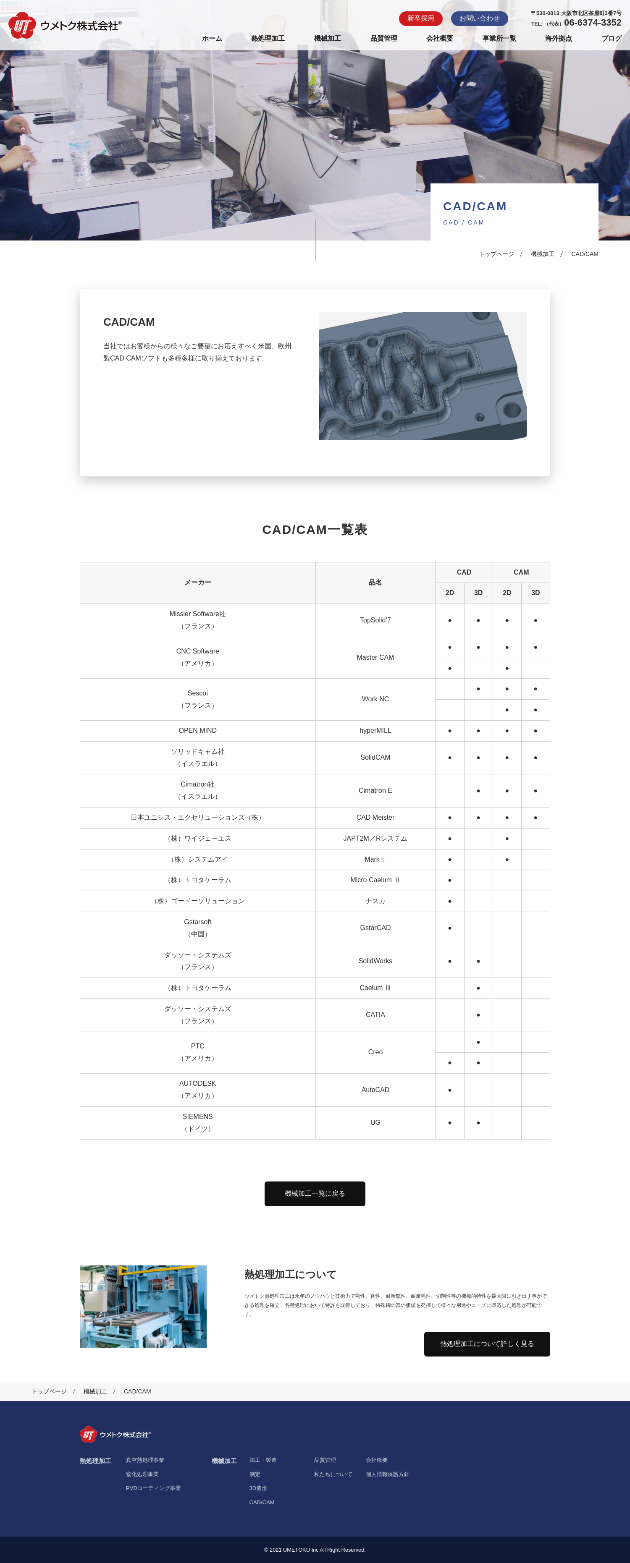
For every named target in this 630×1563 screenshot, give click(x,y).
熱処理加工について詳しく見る (487, 1343)
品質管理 (383, 38)
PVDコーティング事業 (153, 1488)
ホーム (212, 38)
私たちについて (333, 1474)
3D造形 (258, 1488)
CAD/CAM (262, 1502)
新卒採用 (420, 18)
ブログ (611, 38)
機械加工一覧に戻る (315, 1193)
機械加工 (327, 38)
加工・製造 (263, 1460)
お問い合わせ (479, 18)
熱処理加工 (268, 38)
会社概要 (439, 38)
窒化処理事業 (142, 1474)
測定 (254, 1474)
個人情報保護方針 (388, 1474)
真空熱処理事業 (145, 1460)
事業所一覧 (499, 38)
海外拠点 (558, 38)
